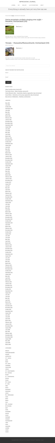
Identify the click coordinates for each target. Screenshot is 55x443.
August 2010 (8, 313)
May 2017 (7, 187)
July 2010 (7, 314)
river (6, 402)
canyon (16, 59)
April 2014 (7, 241)
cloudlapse (7, 365)
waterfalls (7, 426)
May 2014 (7, 239)
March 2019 (8, 152)
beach (6, 361)
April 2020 (7, 134)
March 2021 (8, 115)
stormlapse (8, 411)
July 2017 (7, 185)
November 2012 (8, 268)
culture (7, 369)
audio (11, 36)
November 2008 (8, 337)
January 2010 (8, 324)
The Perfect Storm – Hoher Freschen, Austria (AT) (16, 91)
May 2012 (7, 276)
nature (26, 37)
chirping (15, 37)
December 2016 (8, 197)
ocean (6, 396)
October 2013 (8, 252)
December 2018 (8, 158)
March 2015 (8, 226)
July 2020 (7, 128)
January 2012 (8, 283)
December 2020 (8, 121)
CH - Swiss (14, 36)
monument (8, 389)
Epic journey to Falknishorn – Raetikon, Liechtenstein (17, 96)
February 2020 (8, 138)
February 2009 (8, 333)
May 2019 (7, 149)
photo (6, 398)
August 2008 (8, 338)
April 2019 (7, 150)
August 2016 (8, 202)
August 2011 (8, 292)
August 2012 (8, 274)
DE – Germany (8, 372)
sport (6, 407)
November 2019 (8, 139)
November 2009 (9, 326)
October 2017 (8, 182)
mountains (26, 36)
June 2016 (7, 206)
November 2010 (8, 307)
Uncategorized (8, 420)
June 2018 (7, 169)
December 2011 (8, 285)
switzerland (43, 37)
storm (6, 409)
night (28, 37)
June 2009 (7, 329)
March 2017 (8, 191)
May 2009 (7, 331)
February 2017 (8, 193)
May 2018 (7, 171)
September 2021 (9, 108)
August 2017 (8, 184)
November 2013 (8, 250)
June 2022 (7, 104)
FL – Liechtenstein (9, 376)
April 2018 (7, 173)
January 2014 (8, 246)
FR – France (8, 382)
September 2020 (9, 125)
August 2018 (8, 165)
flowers (7, 378)
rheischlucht (31, 37)
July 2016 (7, 204)
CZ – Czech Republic (10, 370)
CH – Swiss (7, 363)
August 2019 (8, 145)
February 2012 (8, 281)
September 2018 (9, 163)
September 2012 (9, 272)
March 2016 (8, 211)
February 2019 (8, 154)
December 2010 (8, 305)
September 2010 (9, 311)
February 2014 (8, 244)
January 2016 (8, 215)
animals (7, 354)
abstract (7, 350)
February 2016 (8, 213)
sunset (6, 415)
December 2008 (8, 335)
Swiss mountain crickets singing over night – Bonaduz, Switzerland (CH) (24, 20)
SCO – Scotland (8, 404)
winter (7, 429)
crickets (18, 37)
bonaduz (11, 37)
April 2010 (7, 318)
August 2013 (8, 256)
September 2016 (9, 200)
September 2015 (9, 222)
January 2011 (8, 303)
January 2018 (8, 178)
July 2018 (7, 167)
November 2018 (8, 160)
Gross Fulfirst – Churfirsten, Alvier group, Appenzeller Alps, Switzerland (22, 94)
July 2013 (7, 257)
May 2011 (7, 298)
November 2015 (8, 219)
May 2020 (7, 132)
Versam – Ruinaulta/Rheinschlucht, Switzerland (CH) (27, 43)
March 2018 (8, 174)
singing (39, 37)
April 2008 (7, 342)
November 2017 (8, 180)
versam (36, 59)
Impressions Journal (27, 2)
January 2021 (8, 119)
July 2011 (7, 294)
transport (7, 418)
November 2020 (8, 123)
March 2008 (8, 344)
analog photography (10, 352)
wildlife (7, 428)
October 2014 (8, 232)
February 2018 (8, 176)
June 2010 (7, 316)
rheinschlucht (26, 59)
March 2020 (8, 136)
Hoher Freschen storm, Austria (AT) (13, 89)
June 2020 (7, 130)
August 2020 (8, 127)
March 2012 (8, 279)
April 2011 (7, 300)
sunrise (7, 413)
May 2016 (7, 208)
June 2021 (7, 110)
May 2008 (7, 340)
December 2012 (8, 267)
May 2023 (7, 103)
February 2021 (8, 117)
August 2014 (8, 233)
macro (6, 387)
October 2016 (8, 198)
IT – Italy (7, 383)
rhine (30, 59)
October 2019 (8, 141)
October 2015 (8, 221)
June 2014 (7, 237)
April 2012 (7, 278)
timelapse (7, 417)
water (39, 59)
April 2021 (7, 114)
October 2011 (8, 289)
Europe (22, 36)
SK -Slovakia (8, 405)
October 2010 (8, 309)
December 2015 (8, 217)
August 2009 (8, 327)
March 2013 (8, 263)
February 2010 (8, 322)
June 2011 (7, 296)
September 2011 (8, 291)
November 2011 (8, 287)
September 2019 (9, 143)
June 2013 (7, 259)
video (6, 422)
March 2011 (7, 302)
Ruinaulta (36, 37)
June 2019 (7, 147)
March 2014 (8, 243)
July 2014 (7, 235)
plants (6, 400)
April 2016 (7, 209)
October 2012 (8, 270)
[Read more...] (19, 26)
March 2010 (8, 320)
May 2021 (7, 112)
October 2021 (8, 106)
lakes (6, 385)
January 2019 (8, 156)
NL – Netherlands (9, 394)
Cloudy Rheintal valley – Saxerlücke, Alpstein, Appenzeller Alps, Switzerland (23, 93)
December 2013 (8, 248)
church (19, 59)
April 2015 (7, 224)
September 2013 (9, 254)
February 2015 (8, 228)
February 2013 (8, 265)
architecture (12, 59)
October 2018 (8, 162)
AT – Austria (8, 358)
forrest (6, 380)
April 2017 (7, 189)
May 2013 (7, 261)
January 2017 (8, 195)
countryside (18, 36)
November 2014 (8, 230)
